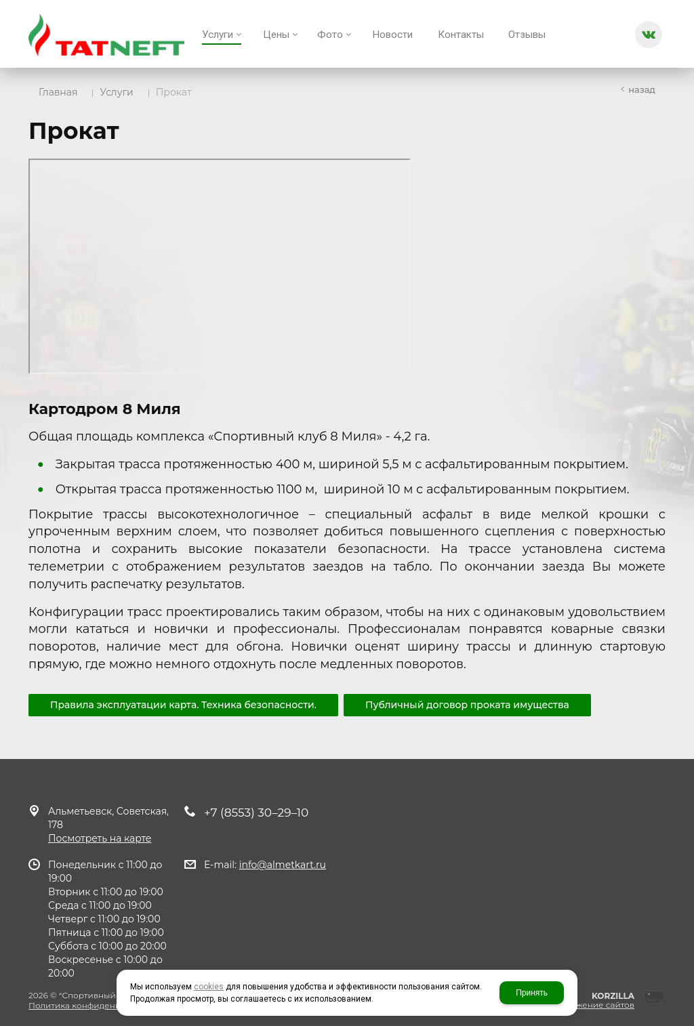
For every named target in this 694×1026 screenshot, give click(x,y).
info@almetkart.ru (282, 865)
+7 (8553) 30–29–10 (256, 812)
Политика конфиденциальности (96, 1005)
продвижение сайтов (589, 1005)
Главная (58, 92)
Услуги (116, 92)
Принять (532, 993)
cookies (209, 986)
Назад (641, 89)
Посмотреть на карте (99, 838)
